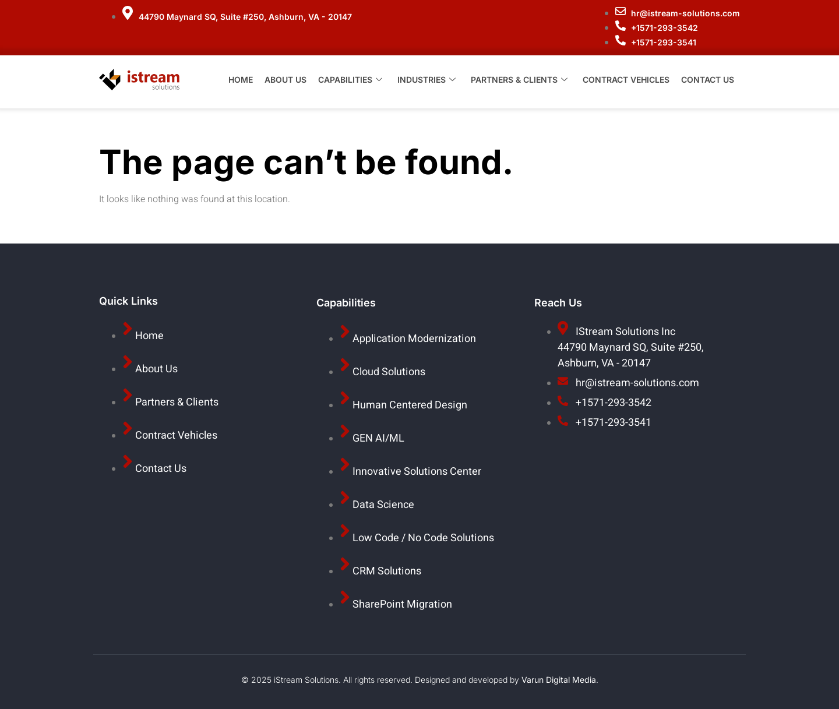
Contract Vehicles (626, 81)
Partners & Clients (519, 81)
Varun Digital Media (558, 680)
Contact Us (707, 81)
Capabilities (350, 81)
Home (240, 81)
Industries (426, 81)
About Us (285, 81)
